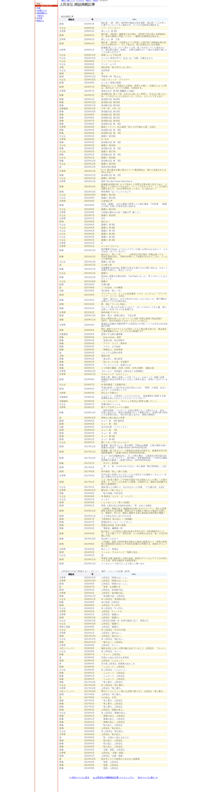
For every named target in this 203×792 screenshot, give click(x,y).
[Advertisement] (107, 11)
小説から (40, 16)
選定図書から (42, 13)
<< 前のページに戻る (79, 777)
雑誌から (40, 21)
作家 (38, 8)
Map (38, 4)
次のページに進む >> (148, 777)
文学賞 (39, 18)
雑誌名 (71, 19)
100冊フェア (42, 10)
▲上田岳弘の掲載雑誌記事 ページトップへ (113, 777)
